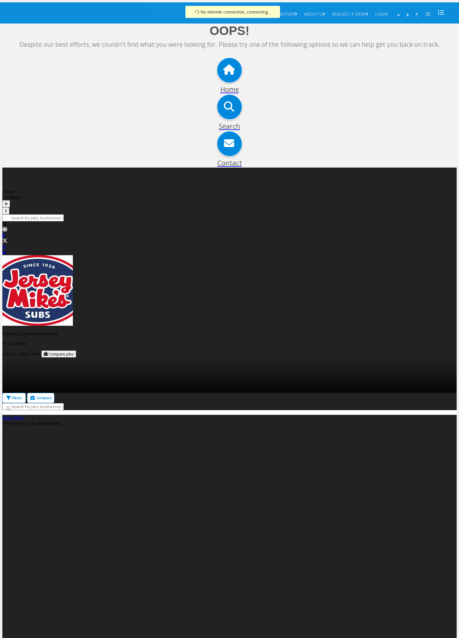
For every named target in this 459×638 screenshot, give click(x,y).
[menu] (439, 12)
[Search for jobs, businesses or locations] (33, 217)
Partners (286, 14)
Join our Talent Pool (21, 354)
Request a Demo (350, 14)
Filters (14, 397)
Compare (41, 397)
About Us (314, 14)
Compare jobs (59, 354)
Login (381, 14)
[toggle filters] (6, 203)
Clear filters (13, 417)
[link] (229, 230)
